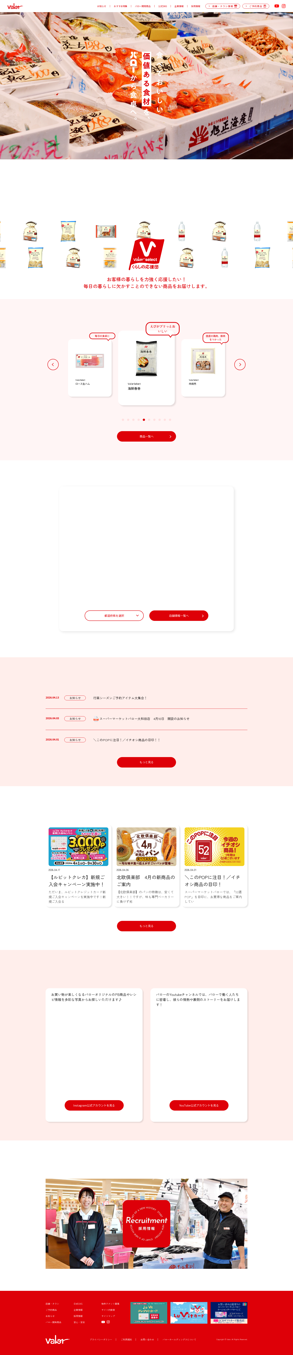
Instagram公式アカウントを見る (94, 1105)
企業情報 (179, 6)
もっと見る (147, 762)
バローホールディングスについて (179, 1339)
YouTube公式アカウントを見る (199, 1105)
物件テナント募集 (110, 1303)
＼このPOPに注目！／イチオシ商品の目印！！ (127, 739)
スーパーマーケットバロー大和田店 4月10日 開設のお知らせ (141, 719)
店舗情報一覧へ (179, 616)
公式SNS (162, 6)
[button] (53, 364)
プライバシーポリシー (101, 1339)
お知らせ (101, 6)
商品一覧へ (147, 436)
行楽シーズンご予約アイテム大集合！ (120, 698)
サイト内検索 (108, 1309)
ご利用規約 (126, 1339)
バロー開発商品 (143, 6)
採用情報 (195, 6)
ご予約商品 (51, 1309)
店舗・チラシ (52, 1303)
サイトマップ (108, 1316)
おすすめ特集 (120, 6)
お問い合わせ (147, 1339)
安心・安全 (79, 1322)
